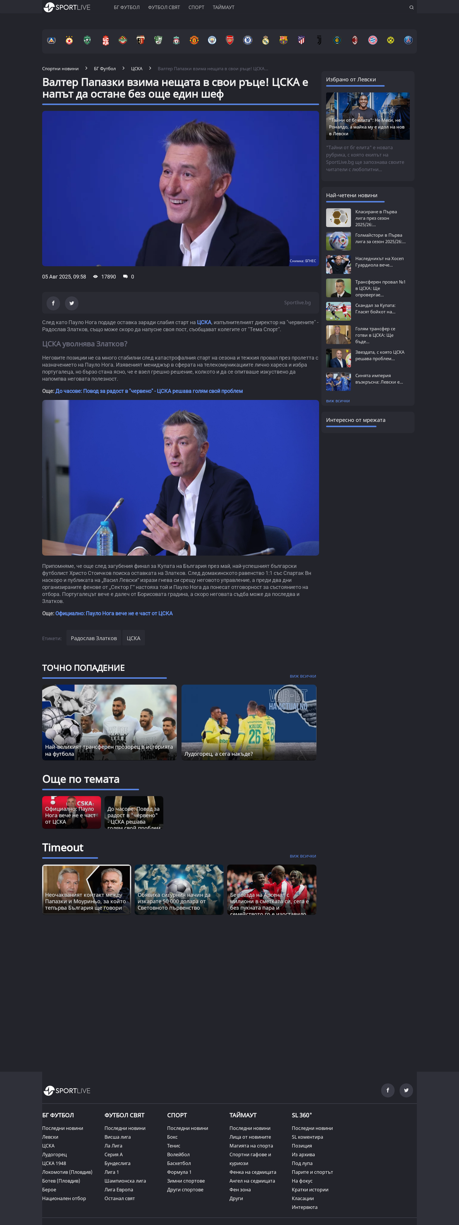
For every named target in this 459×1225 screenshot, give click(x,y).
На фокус (302, 1181)
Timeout (62, 847)
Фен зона (240, 1189)
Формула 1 (179, 1172)
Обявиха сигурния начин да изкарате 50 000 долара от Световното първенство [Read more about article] (174, 901)
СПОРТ (177, 1115)
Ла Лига (113, 1145)
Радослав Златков (94, 638)
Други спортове (185, 1189)
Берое (49, 1189)
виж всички (338, 400)
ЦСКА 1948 (54, 1163)
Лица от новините (250, 1137)
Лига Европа (119, 1189)
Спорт (196, 7)
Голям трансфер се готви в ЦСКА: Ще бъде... (375, 335)
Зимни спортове (186, 1181)
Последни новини (62, 1128)
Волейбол (178, 1154)
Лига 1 (112, 1172)
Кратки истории (310, 1189)
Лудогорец (54, 1154)
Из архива (303, 1154)
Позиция (302, 1145)
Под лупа (302, 1163)
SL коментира (307, 1137)
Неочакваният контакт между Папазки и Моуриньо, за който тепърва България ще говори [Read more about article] (85, 901)
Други (236, 1198)
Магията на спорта (251, 1145)
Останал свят (120, 1198)
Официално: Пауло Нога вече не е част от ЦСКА (114, 613)
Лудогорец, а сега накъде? (218, 753)
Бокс (172, 1137)
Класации (303, 1198)
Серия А (114, 1154)
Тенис (173, 1145)
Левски (50, 1137)
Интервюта (305, 1207)
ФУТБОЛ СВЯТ (124, 1115)
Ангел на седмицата (252, 1181)
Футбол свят (164, 7)
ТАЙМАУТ (243, 1115)
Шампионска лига (125, 1181)
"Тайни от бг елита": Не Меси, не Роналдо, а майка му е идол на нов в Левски (367, 126)
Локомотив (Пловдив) (67, 1172)
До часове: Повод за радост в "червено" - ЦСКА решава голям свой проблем (149, 391)
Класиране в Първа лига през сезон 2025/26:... (376, 218)
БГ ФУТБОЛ (127, 7)
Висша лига (118, 1137)
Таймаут (223, 7)
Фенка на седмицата (253, 1172)
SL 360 (302, 1114)
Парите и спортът (312, 1172)
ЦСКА (204, 322)
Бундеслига (118, 1163)
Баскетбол (179, 1163)
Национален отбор (64, 1198)
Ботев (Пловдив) (61, 1181)
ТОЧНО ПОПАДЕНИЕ (83, 667)
